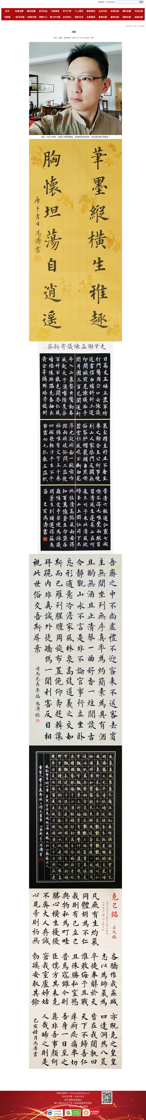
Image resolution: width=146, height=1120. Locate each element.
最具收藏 (31, 11)
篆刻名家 (115, 17)
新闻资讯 (91, 11)
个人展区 (79, 11)
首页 (7, 11)
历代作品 (43, 11)
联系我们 (77, 1100)
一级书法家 (19, 17)
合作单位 (67, 17)
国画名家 (127, 17)
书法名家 (138, 11)
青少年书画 (55, 17)
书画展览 (55, 11)
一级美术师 (31, 17)
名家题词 (91, 17)
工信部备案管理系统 (82, 1103)
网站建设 (84, 1106)
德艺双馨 (127, 11)
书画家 (7, 17)
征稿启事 (19, 11)
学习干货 (67, 11)
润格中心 (43, 17)
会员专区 (103, 11)
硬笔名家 (103, 17)
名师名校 (115, 11)
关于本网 (68, 1100)
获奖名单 (79, 17)
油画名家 (138, 17)
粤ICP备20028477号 (63, 1103)
